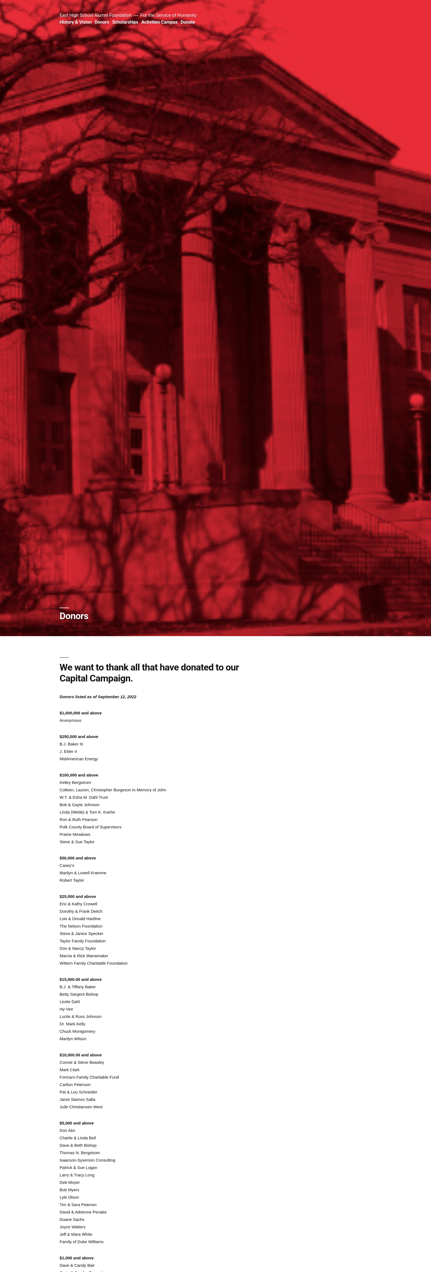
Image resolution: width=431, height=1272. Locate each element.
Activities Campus (159, 22)
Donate (188, 22)
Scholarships (125, 22)
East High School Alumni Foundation (96, 15)
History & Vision (76, 22)
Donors (102, 22)
